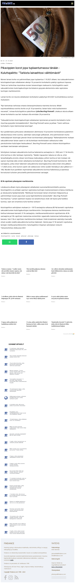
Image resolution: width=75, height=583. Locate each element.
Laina (13, 236)
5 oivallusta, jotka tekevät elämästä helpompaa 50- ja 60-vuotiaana (18, 349)
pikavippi (30, 236)
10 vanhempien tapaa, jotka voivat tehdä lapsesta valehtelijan (17, 390)
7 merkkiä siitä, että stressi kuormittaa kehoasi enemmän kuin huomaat (18, 495)
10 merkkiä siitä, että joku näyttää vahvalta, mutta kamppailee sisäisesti (17, 517)
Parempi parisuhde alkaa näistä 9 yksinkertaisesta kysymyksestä (17, 510)
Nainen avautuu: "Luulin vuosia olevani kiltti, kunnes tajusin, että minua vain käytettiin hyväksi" (17, 372)
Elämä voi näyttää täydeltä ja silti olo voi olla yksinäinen (17, 502)
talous (37, 236)
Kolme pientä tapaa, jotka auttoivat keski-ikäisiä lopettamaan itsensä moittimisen (17, 487)
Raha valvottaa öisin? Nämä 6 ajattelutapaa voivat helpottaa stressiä (18, 525)
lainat (18, 236)
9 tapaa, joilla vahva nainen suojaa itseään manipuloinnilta (17, 465)
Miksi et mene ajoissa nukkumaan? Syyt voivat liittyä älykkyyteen (18, 428)
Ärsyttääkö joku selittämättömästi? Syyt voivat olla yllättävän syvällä (18, 413)
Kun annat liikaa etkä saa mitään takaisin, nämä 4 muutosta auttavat (17, 472)
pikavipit (24, 236)
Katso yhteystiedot (56, 567)
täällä (11, 560)
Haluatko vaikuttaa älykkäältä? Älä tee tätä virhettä (18, 434)
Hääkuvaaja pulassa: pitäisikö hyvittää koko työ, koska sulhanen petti (18, 397)
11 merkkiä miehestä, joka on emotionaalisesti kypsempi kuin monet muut (18, 479)
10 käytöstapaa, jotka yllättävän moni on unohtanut (18, 420)
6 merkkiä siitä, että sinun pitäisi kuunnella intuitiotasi (17, 405)
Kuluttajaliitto (5, 236)
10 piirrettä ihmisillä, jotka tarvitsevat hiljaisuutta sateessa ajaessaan (17, 364)
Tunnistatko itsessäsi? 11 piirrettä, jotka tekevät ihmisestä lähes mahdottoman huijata (18, 381)
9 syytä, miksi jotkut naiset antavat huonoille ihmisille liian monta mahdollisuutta (17, 532)
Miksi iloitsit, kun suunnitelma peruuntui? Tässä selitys (18, 449)
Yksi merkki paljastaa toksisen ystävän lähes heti (18, 356)
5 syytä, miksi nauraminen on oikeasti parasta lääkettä (18, 442)
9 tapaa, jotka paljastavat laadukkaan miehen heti (16, 457)
